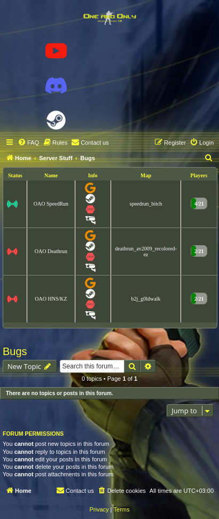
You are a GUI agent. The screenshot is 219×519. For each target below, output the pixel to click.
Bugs (15, 351)
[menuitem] (28, 142)
